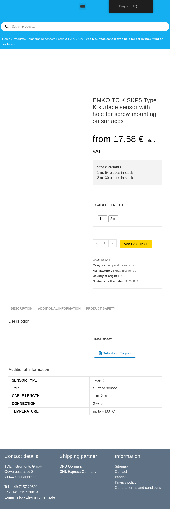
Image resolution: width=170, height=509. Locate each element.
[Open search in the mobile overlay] (85, 26)
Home (6, 38)
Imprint (120, 477)
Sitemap (121, 466)
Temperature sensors (41, 38)
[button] (82, 6)
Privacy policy (126, 482)
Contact (121, 472)
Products (19, 38)
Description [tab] (21, 308)
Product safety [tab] (100, 308)
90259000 (131, 281)
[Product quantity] (105, 243)
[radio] (102, 219)
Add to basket (135, 243)
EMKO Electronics (124, 270)
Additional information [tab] (59, 308)
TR (120, 276)
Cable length (109, 205)
